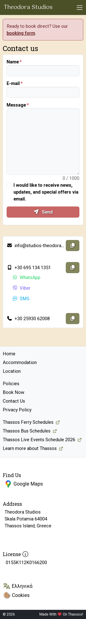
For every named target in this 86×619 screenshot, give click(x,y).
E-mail (13, 83)
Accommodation (20, 362)
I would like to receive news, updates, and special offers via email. (46, 192)
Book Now (13, 392)
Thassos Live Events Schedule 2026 (39, 439)
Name (13, 62)
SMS (20, 298)
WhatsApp (26, 277)
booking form (21, 33)
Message (16, 105)
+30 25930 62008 (28, 318)
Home (9, 353)
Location (12, 371)
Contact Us (14, 401)
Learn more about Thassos (30, 448)
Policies (11, 383)
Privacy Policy (17, 410)
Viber (21, 288)
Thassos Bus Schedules (26, 431)
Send (43, 212)
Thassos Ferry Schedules (28, 422)
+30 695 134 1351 (29, 267)
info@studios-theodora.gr (35, 245)
